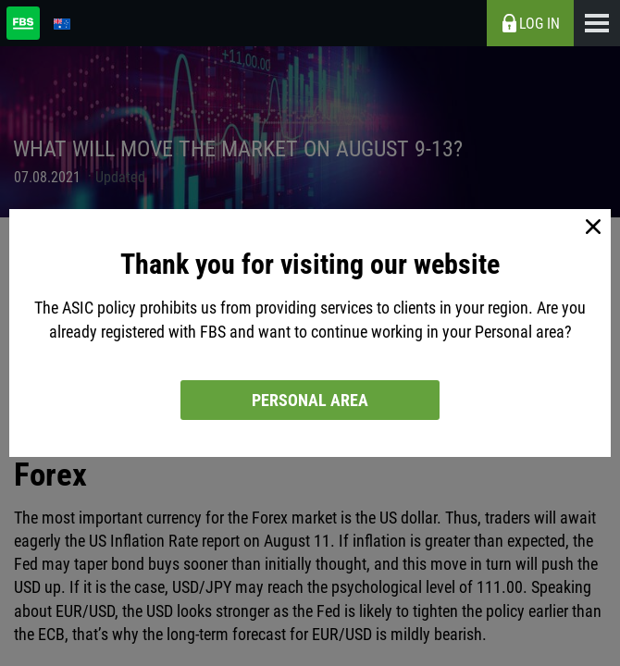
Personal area (310, 400)
